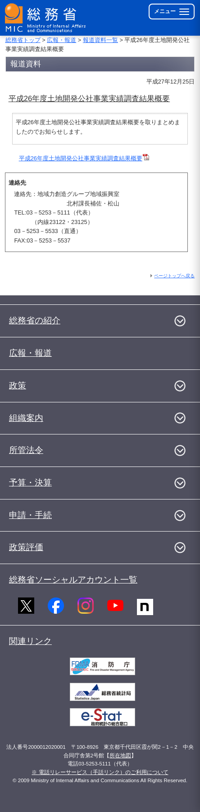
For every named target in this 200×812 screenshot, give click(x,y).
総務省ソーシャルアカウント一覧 (73, 579)
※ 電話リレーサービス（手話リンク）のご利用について (100, 772)
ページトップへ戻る (174, 275)
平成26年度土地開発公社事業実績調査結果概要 (84, 158)
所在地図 (120, 755)
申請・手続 (30, 515)
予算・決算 (30, 482)
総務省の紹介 (34, 320)
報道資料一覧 (100, 40)
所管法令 (26, 450)
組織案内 (26, 418)
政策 (17, 385)
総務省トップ (23, 40)
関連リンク (30, 641)
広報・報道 (61, 40)
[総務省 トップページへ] (46, 18)
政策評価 (26, 547)
